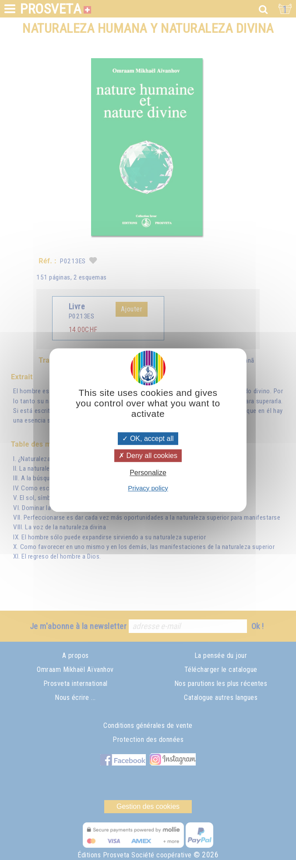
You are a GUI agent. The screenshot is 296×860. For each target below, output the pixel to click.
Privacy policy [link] (148, 488)
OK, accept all (147, 438)
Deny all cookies (148, 455)
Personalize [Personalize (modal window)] (148, 473)
